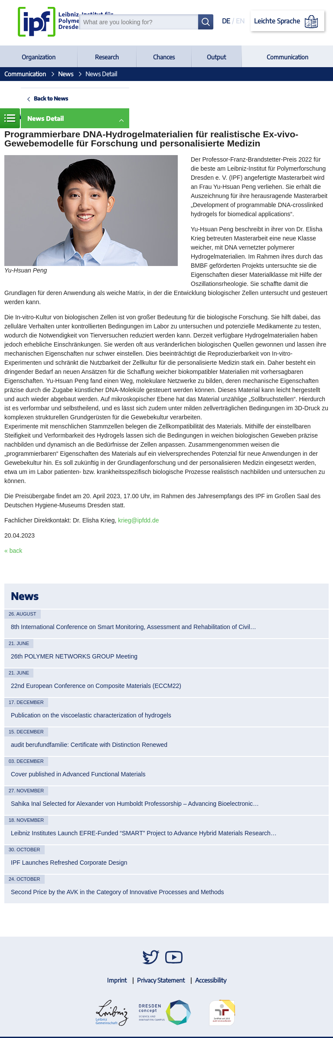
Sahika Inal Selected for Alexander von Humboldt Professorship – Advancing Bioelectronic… (135, 803)
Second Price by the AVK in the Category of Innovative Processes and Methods (117, 892)
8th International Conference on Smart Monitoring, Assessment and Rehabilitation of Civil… (133, 626)
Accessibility (210, 980)
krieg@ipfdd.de (138, 520)
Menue (10, 118)
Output (216, 57)
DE (226, 21)
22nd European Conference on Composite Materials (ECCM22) (96, 685)
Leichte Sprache (287, 21)
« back (13, 550)
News (65, 74)
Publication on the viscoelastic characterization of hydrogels (91, 715)
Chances (164, 57)
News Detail (45, 118)
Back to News (51, 98)
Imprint (117, 980)
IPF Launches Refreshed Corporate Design (69, 862)
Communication (287, 57)
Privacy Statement (161, 980)
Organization (39, 57)
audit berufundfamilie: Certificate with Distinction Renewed (89, 744)
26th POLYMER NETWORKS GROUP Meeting (74, 656)
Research (107, 57)
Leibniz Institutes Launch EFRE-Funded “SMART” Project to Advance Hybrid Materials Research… (144, 833)
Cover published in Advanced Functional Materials (78, 774)
